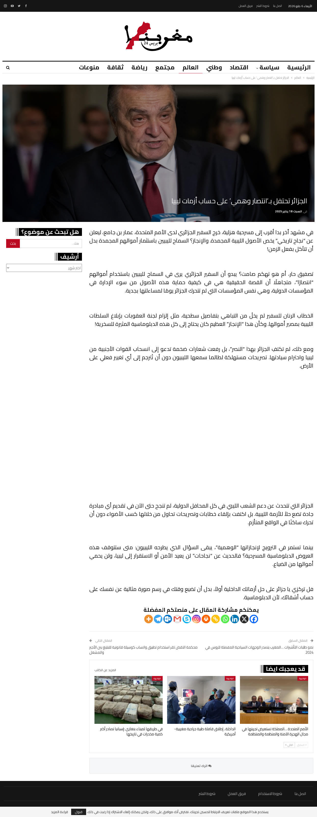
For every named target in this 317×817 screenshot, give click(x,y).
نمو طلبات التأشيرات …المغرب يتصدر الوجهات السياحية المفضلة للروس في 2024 (259, 650)
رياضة (135, 67)
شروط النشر (262, 6)
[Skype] (187, 619)
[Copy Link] (215, 619)
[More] (148, 619)
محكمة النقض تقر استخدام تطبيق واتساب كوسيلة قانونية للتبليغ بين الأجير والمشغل (143, 650)
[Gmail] (177, 619)
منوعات (83, 67)
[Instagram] (196, 619)
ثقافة (110, 67)
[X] (244, 619)
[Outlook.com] (167, 619)
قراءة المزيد (59, 812)
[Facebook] (254, 619)
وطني (212, 67)
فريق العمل (246, 6)
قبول (78, 812)
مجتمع (161, 67)
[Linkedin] (234, 619)
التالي (289, 744)
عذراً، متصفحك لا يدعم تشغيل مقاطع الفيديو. (201, 442)
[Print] (206, 619)
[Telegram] (158, 619)
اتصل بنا (277, 6)
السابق (301, 744)
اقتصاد (237, 67)
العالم (188, 67)
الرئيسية (299, 67)
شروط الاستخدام (270, 793)
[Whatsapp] (225, 619)
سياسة (269, 67)
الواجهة (302, 678)
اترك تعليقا (201, 766)
